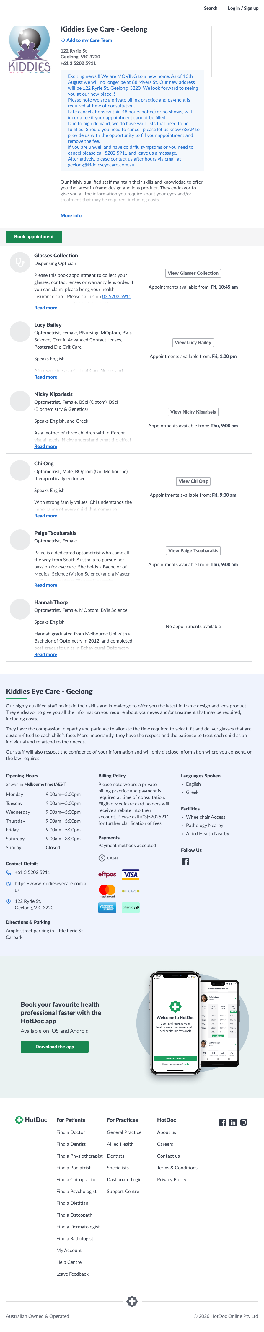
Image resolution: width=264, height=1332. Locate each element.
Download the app (54, 1047)
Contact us (168, 1156)
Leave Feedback (72, 1274)
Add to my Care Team (86, 40)
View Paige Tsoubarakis (193, 550)
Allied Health (120, 1144)
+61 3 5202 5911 (32, 872)
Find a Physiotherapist (79, 1156)
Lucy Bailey (48, 325)
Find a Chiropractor (76, 1179)
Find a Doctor (70, 1132)
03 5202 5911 (116, 296)
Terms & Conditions (177, 1168)
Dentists (115, 1156)
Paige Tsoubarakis (55, 533)
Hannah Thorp (51, 602)
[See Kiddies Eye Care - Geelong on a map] (235, 51)
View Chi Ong (193, 481)
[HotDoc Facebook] (222, 1122)
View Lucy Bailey (193, 342)
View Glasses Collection (193, 273)
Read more (45, 307)
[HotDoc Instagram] (243, 1122)
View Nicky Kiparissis (193, 412)
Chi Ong (44, 464)
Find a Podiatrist (73, 1168)
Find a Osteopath (74, 1215)
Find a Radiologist (74, 1238)
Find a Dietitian (72, 1203)
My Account (69, 1250)
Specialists (118, 1168)
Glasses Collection (56, 256)
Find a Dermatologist (78, 1227)
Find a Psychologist (76, 1191)
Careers (165, 1144)
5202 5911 (116, 153)
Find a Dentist (71, 1144)
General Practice (124, 1132)
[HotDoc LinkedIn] (233, 1122)
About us (166, 1132)
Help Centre (69, 1262)
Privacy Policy (171, 1179)
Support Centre (123, 1191)
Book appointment (34, 236)
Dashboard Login (124, 1179)
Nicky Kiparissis (53, 394)
